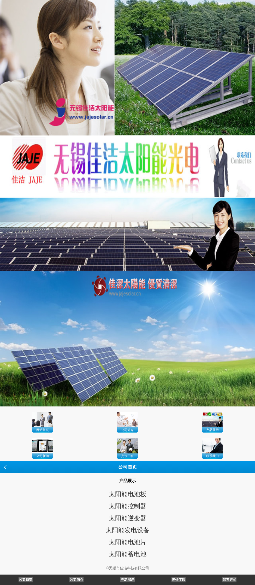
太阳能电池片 (127, 542)
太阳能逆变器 (127, 518)
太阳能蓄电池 (127, 554)
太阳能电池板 (127, 494)
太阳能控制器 (127, 506)
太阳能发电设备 (128, 530)
